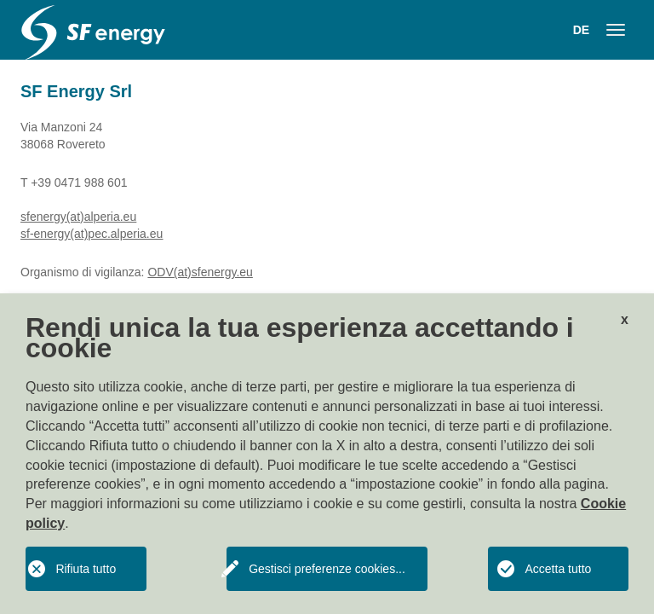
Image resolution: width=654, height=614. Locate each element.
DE (581, 30)
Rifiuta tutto (85, 569)
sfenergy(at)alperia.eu (78, 216)
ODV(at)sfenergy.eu (199, 272)
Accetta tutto (558, 569)
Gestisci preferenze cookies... (327, 569)
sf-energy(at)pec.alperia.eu (91, 233)
